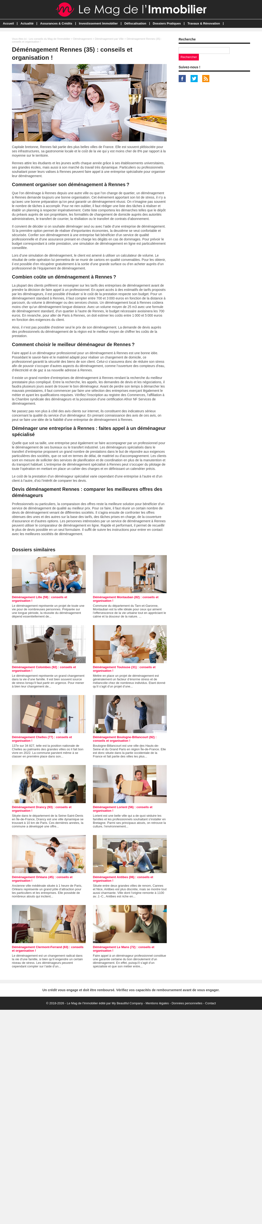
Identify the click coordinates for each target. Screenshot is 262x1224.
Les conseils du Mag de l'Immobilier (49, 38)
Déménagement (82, 38)
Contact (210, 1003)
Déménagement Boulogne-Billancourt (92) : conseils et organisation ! (124, 738)
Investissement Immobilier (98, 23)
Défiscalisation (135, 23)
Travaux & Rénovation (203, 23)
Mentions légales (157, 1003)
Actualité (27, 23)
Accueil (8, 23)
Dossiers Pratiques (167, 23)
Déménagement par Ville (109, 38)
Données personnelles (186, 1003)
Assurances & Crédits (56, 23)
